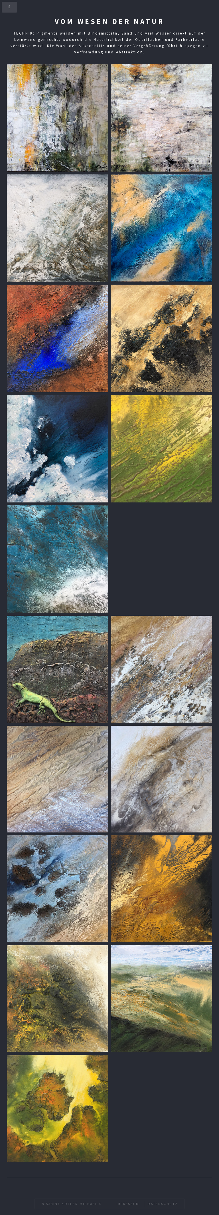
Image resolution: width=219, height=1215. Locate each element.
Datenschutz (163, 1204)
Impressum (127, 1204)
